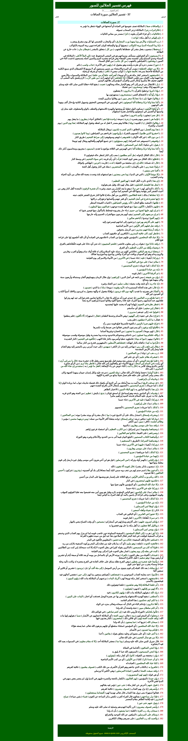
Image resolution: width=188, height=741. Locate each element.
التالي (40, 17)
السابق (147, 17)
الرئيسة (94, 728)
